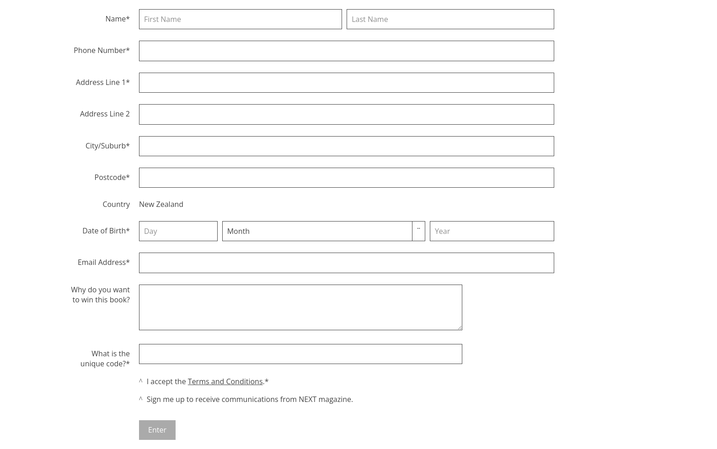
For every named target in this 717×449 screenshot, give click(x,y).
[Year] (492, 231)
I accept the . (206, 381)
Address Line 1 (101, 82)
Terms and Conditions (225, 381)
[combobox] (250, 231)
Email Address (102, 262)
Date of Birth (104, 231)
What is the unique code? (105, 359)
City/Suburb (106, 146)
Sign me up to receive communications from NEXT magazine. (250, 399)
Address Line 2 (105, 114)
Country (116, 204)
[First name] (240, 19)
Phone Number (100, 50)
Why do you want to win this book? (100, 295)
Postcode (110, 177)
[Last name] (450, 19)
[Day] (178, 231)
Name (115, 19)
